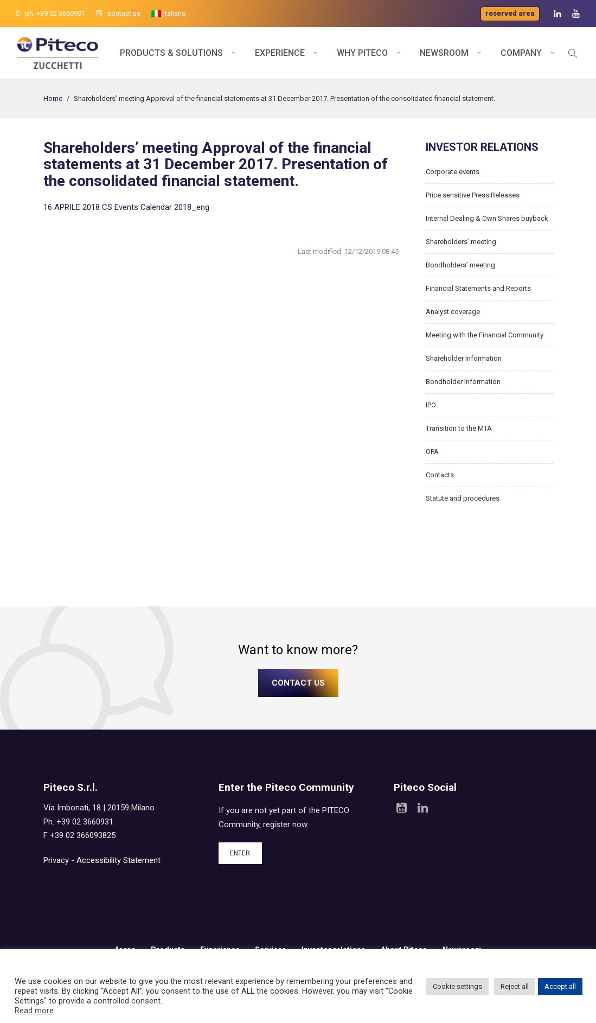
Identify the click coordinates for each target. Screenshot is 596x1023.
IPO (431, 405)
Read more (34, 1010)
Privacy (56, 860)
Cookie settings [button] (457, 986)
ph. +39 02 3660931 (50, 13)
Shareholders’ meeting (461, 242)
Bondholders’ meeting (460, 265)
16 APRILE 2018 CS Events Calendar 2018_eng (126, 207)
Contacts (440, 475)
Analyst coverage (453, 312)
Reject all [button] (515, 986)
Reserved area (510, 13)
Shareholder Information (464, 358)
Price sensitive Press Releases (473, 195)
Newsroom (444, 53)
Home (52, 98)
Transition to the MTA (459, 428)
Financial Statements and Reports (478, 288)
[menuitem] (168, 13)
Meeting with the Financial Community (484, 335)
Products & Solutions (171, 53)
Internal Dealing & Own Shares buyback (487, 218)
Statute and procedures (462, 498)
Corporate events (452, 172)
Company (521, 53)
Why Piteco (362, 53)
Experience (280, 53)
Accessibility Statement (118, 860)
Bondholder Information (463, 382)
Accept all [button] (560, 986)
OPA (432, 451)
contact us (118, 13)
